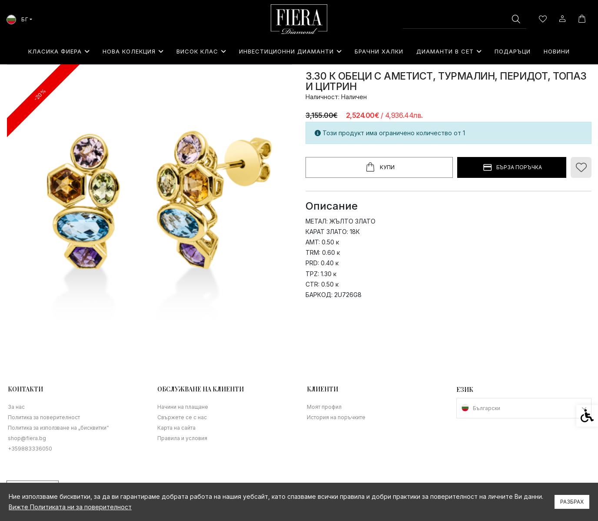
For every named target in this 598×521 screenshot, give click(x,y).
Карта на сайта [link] (176, 427)
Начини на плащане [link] (182, 407)
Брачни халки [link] (379, 51)
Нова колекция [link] (133, 51)
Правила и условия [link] (182, 438)
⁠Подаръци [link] (513, 51)
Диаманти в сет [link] (449, 51)
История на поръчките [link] (336, 417)
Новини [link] (557, 51)
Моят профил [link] (324, 407)
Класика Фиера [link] (59, 51)
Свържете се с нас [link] (182, 417)
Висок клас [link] (201, 51)
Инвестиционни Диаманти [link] (290, 51)
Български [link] (486, 408)
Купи (379, 167)
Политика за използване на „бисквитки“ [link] (58, 427)
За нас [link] (16, 407)
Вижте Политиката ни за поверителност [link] (70, 507)
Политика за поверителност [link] (44, 417)
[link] (299, 19)
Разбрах (572, 501)
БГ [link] (17, 19)
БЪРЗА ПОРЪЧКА (512, 167)
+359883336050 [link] (30, 448)
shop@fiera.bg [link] (27, 438)
